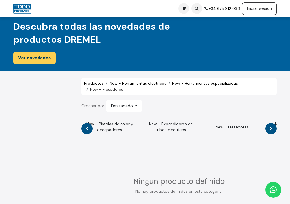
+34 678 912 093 (224, 8)
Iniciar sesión (259, 8)
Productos (94, 83)
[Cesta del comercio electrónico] (183, 8)
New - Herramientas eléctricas (138, 83)
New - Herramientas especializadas (205, 83)
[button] (196, 8)
